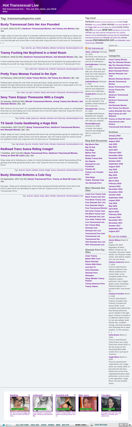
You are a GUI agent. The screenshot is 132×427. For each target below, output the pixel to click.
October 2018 (114, 195)
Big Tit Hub (90, 147)
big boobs (113, 37)
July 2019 (113, 169)
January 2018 (114, 217)
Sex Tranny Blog (92, 225)
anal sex (29, 48)
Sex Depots (90, 161)
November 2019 (115, 158)
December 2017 (115, 220)
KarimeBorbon (91, 64)
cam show (100, 27)
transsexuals (102, 35)
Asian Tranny (91, 256)
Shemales (89, 275)
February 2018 (115, 214)
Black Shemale (91, 261)
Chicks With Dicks (93, 264)
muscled (36, 92)
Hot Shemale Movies (64, 57)
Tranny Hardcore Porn (95, 284)
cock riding (118, 24)
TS (129, 24)
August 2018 (114, 200)
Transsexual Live (92, 236)
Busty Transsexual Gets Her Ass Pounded (30, 24)
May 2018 (113, 206)
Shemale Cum (91, 228)
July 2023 (113, 144)
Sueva (53, 170)
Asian (23, 92)
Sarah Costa (43, 144)
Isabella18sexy (91, 82)
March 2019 (114, 181)
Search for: (113, 46)
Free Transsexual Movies (96, 208)
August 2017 (114, 231)
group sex (35, 118)
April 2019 (113, 178)
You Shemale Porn (93, 183)
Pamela (53, 196)
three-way (61, 118)
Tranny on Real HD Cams (13, 155)
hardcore (89, 21)
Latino (47, 196)
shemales (122, 40)
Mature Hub (90, 153)
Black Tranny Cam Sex (95, 197)
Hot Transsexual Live (21, 5)
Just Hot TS (90, 267)
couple (27, 118)
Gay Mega (89, 150)
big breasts (20, 144)
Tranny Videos (91, 286)
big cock (28, 144)
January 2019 (114, 186)
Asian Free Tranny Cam (95, 194)
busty (42, 196)
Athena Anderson (116, 262)
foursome (123, 30)
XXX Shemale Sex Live (95, 242)
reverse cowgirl (44, 170)
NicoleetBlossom (92, 124)
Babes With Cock (92, 259)
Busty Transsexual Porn (38, 127)
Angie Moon (114, 357)
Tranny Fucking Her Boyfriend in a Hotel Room (33, 52)
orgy (93, 32)
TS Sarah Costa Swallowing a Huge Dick (29, 123)
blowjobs (98, 22)
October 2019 (114, 161)
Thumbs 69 (90, 169)
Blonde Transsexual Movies (38, 101)
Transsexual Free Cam (95, 233)
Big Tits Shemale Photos (119, 65)
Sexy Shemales (92, 270)
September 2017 (116, 229)
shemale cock (43, 69)
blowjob (106, 38)
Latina (128, 40)
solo (94, 30)
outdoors (122, 32)
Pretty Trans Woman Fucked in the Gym (28, 74)
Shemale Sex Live (93, 231)
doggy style (92, 27)
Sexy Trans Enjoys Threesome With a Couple (32, 97)
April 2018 (113, 209)
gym (31, 92)
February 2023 (115, 153)
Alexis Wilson (115, 240)
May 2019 (113, 175)
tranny (114, 27)
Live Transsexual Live (94, 222)
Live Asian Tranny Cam (95, 219)
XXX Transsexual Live (94, 245)
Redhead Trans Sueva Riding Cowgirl (27, 149)
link (129, 384)
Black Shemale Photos (119, 71)
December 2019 (115, 155)
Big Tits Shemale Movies (119, 62)
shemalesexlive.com (112, 32)
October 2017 (114, 226)
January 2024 (114, 136)
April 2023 (113, 150)
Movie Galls (90, 156)
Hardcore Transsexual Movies (36, 28)
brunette (35, 144)
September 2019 (116, 164)
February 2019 (115, 183)
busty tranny (123, 27)
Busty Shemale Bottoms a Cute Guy (26, 175)
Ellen (119, 37)
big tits (28, 170)
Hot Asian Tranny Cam (95, 211)
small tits (52, 69)
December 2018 (115, 189)
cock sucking (97, 24)
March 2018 (114, 212)
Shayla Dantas (90, 43)
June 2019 (113, 172)
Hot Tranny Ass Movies (63, 28)
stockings (110, 35)
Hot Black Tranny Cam (95, 214)
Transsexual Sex (92, 239)
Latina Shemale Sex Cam (120, 111)
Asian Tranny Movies (36, 78)
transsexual (61, 48)
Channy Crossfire (116, 294)
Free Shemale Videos (94, 205)
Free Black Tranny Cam (95, 200)
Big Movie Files (92, 144)
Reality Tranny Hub (93, 158)
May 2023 (113, 147)
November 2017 (115, 223)
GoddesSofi (90, 94)
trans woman (51, 92)
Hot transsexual (95, 48)
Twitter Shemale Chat (94, 180)
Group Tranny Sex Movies (65, 101)
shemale (43, 118)
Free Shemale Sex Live (95, 202)
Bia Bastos (116, 30)
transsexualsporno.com (74, 48)
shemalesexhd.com (103, 40)
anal (97, 32)
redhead (53, 48)
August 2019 (114, 167)
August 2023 (114, 141)
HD (86, 27)
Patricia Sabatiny (42, 48)
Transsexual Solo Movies (120, 127)
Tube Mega (90, 177)
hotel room (33, 69)
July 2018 (113, 203)
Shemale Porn (91, 273)
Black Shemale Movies (119, 68)
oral (116, 40)
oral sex (93, 35)
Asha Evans (114, 335)
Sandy (43, 92)
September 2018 (116, 198)
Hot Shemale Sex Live (95, 217)
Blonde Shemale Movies (119, 79)
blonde (22, 118)
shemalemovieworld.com (94, 37)
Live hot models (119, 236)
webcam (88, 35)
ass (34, 48)
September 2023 (116, 139)
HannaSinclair (91, 109)
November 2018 (115, 192)
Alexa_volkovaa (92, 52)
